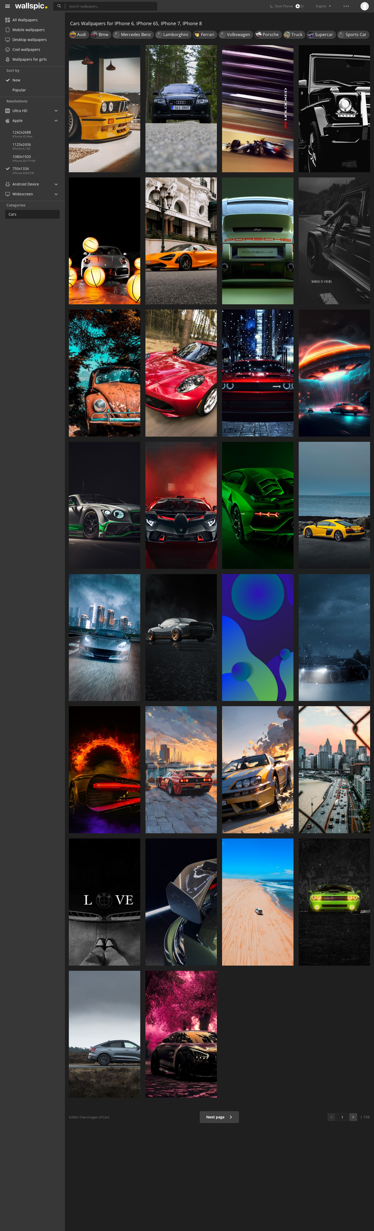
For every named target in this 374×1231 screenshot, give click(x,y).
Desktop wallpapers (26, 39)
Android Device (22, 184)
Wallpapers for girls (26, 59)
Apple (14, 120)
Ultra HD (16, 110)
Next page (219, 1117)
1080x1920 (21, 157)
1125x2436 (21, 144)
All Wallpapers (21, 19)
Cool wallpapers (22, 49)
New (16, 80)
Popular (19, 89)
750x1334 (38, 168)
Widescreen (19, 193)
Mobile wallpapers (25, 29)
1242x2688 (21, 132)
